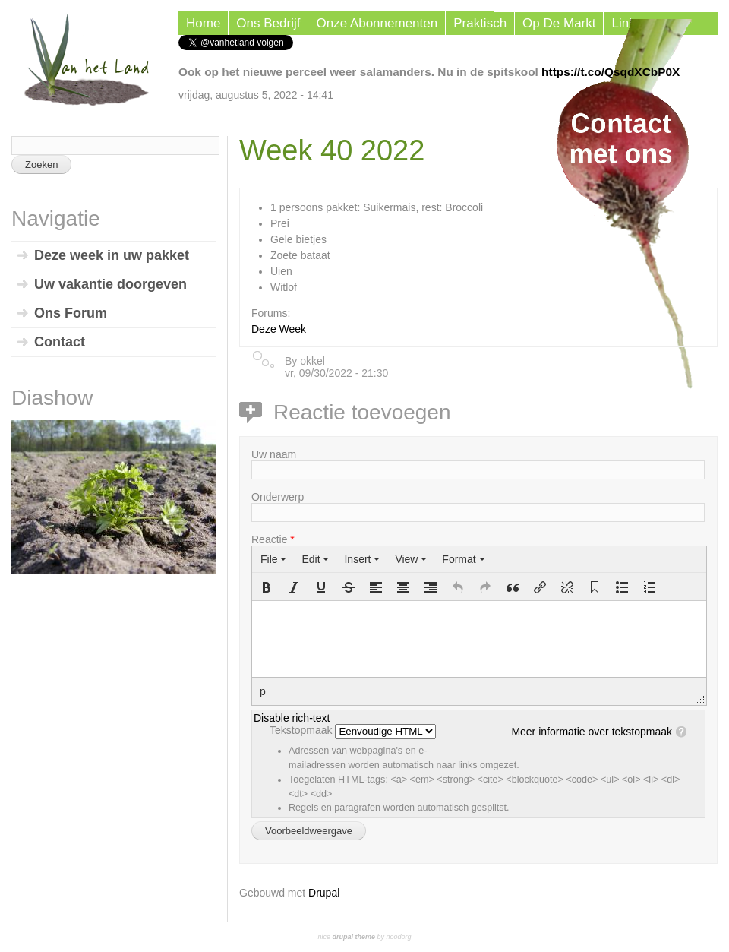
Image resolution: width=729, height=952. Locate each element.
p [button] (263, 691)
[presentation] (273, 559)
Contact (59, 341)
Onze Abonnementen (376, 23)
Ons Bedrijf (268, 23)
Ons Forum (70, 313)
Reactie (273, 539)
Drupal (323, 893)
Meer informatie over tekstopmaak (591, 732)
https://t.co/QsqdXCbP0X (610, 71)
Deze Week (278, 329)
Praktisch (480, 23)
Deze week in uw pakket (111, 255)
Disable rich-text (292, 718)
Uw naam (273, 454)
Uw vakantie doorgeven (110, 284)
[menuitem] (273, 559)
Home (203, 23)
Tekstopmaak (302, 730)
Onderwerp (277, 497)
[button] (266, 587)
